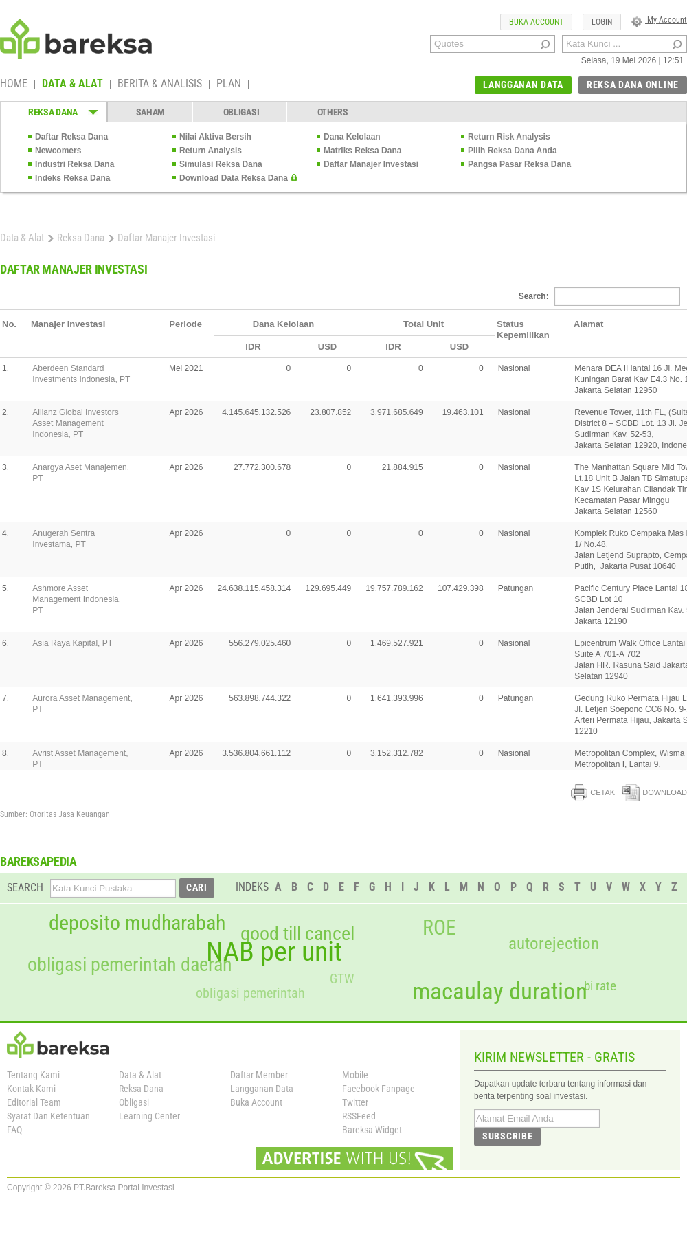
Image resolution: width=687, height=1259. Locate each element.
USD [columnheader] (327, 347)
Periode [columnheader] (185, 324)
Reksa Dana (80, 238)
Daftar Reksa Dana (71, 137)
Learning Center (149, 1116)
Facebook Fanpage (378, 1088)
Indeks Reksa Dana (72, 178)
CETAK (593, 792)
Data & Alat (22, 238)
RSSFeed (359, 1116)
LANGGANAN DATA (523, 84)
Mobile (355, 1074)
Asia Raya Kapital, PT (72, 643)
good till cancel (297, 934)
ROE (439, 927)
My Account (659, 20)
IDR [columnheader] (252, 347)
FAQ (14, 1129)
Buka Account (256, 1102)
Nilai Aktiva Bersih (215, 137)
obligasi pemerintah (250, 993)
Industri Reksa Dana (74, 164)
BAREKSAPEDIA (38, 861)
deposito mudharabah (137, 923)
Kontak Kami (31, 1088)
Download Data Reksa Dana (233, 178)
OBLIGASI (241, 112)
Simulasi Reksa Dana (220, 164)
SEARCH (25, 887)
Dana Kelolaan (352, 137)
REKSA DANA (53, 112)
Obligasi (134, 1102)
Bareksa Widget (372, 1129)
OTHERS (332, 112)
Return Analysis (210, 150)
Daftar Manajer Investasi (371, 164)
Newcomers (58, 150)
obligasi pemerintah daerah (129, 964)
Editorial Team (34, 1102)
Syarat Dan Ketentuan (48, 1116)
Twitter (355, 1102)
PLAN (228, 84)
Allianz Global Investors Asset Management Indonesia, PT (75, 423)
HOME (13, 84)
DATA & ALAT (72, 84)
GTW (342, 978)
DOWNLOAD (654, 792)
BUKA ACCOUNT (536, 22)
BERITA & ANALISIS (159, 84)
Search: (599, 296)
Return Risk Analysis (509, 137)
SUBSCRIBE (507, 1135)
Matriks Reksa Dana (362, 150)
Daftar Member (259, 1074)
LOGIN (602, 22)
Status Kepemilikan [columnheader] (523, 329)
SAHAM (151, 112)
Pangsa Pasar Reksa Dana (519, 164)
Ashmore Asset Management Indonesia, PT (76, 599)
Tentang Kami (33, 1074)
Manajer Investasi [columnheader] (68, 324)
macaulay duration (499, 991)
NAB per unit (274, 952)
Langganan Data (261, 1088)
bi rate (600, 985)
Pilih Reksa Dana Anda (512, 150)
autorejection (553, 943)
